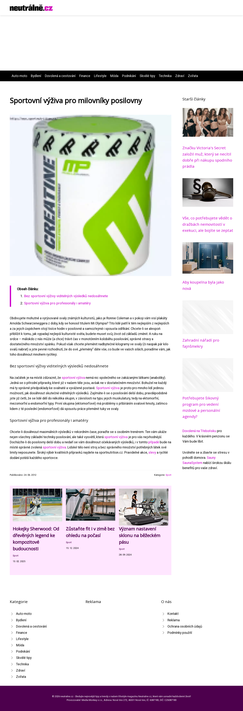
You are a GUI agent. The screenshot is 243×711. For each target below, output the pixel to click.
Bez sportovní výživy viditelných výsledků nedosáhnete (66, 296)
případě (153, 442)
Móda (114, 76)
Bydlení (36, 76)
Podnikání (129, 76)
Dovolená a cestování (60, 76)
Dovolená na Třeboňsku (199, 431)
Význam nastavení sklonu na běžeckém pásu (139, 535)
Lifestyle (100, 76)
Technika (165, 76)
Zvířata (193, 76)
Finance (84, 76)
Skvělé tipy (147, 76)
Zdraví (179, 76)
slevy (152, 452)
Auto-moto (19, 76)
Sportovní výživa (107, 388)
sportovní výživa (73, 378)
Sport (168, 475)
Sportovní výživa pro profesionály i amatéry (57, 303)
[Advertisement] (121, 43)
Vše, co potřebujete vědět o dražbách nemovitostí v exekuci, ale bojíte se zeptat (207, 224)
